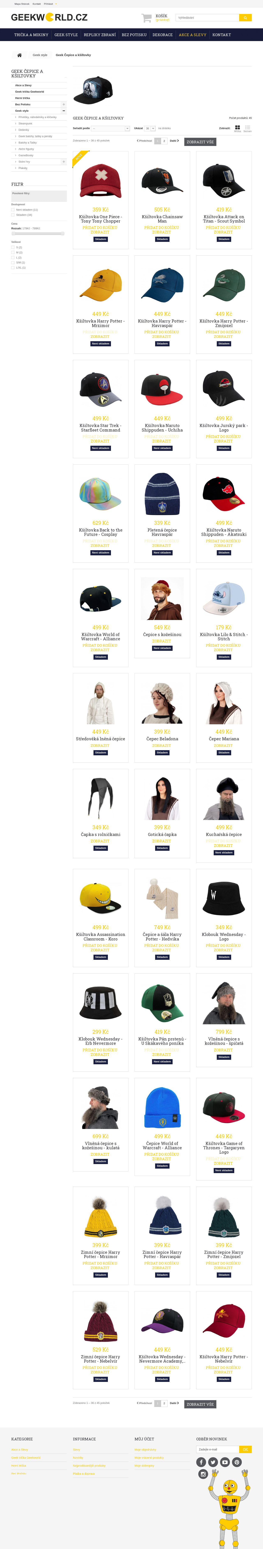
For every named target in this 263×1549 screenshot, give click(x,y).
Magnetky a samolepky (32, 231)
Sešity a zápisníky (29, 206)
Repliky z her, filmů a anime (32, 269)
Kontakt (221, 34)
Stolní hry (24, 161)
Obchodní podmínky (86, 1481)
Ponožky (23, 187)
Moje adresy (142, 1473)
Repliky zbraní (100, 34)
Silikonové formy (28, 218)
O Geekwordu (82, 1489)
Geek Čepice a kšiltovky (32, 263)
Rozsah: (16, 341)
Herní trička (22, 98)
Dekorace (163, 34)
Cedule (22, 225)
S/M (20, 375)
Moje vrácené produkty (149, 1457)
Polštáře (23, 180)
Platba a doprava (84, 1473)
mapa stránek (22, 4)
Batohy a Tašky (27, 142)
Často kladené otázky (86, 1497)
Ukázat (138, 128)
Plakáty (22, 168)
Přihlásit (48, 4)
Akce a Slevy (192, 34)
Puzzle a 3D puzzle (30, 193)
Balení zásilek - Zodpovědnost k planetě (98, 1505)
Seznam (247, 128)
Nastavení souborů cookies (152, 1497)
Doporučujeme (24, 276)
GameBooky (25, 155)
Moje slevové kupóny (148, 1489)
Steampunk (25, 123)
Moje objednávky (145, 1449)
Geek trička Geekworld (29, 91)
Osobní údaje (143, 1481)
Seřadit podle (81, 128)
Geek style (66, 34)
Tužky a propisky (28, 212)
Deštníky (23, 129)
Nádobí (22, 244)
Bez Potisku (134, 34)
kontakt (37, 4)
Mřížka (237, 128)
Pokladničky (25, 238)
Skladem (24, 327)
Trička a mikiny (31, 34)
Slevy (76, 1449)
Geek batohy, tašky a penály (35, 136)
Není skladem (27, 322)
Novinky (78, 1457)
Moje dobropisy (144, 1465)
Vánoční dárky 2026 (27, 282)
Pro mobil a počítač (30, 257)
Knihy (21, 199)
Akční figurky (26, 148)
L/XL (21, 380)
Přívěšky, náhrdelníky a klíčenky (37, 117)
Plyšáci (22, 174)
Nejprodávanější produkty (89, 1465)
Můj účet (144, 1438)
